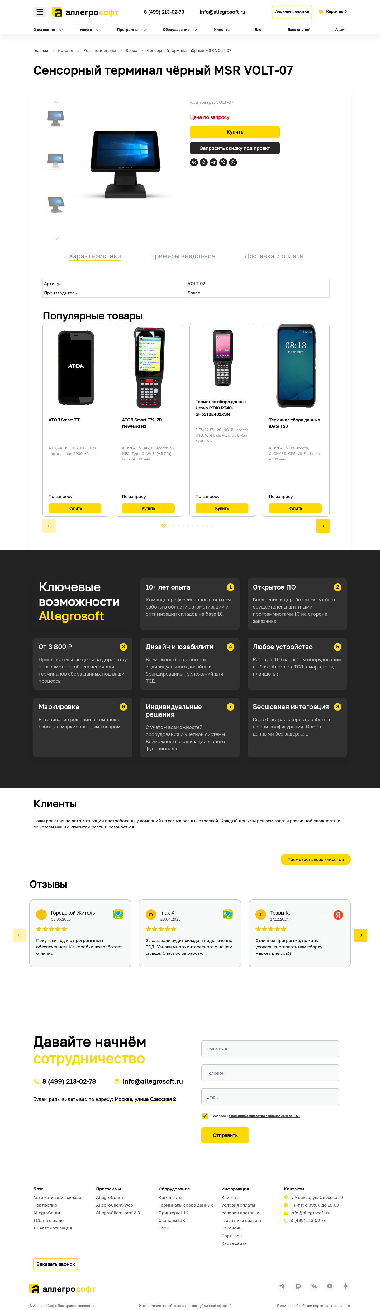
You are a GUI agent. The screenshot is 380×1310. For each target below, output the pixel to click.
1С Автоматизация (52, 1228)
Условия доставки (240, 1212)
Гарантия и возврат (241, 1220)
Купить (235, 132)
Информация (235, 1188)
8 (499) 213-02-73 (164, 12)
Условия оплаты (238, 1205)
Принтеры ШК (173, 1212)
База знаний (299, 29)
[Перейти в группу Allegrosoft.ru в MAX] (298, 1286)
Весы (164, 1228)
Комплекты (170, 1197)
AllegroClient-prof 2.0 (118, 1212)
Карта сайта (234, 1243)
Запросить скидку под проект (235, 148)
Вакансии (231, 1228)
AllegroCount (46, 1212)
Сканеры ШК (172, 1220)
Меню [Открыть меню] (39, 12)
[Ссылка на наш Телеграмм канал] (135, 11)
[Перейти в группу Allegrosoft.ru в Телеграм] (282, 1286)
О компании (44, 29)
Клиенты (222, 29)
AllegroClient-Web (114, 1205)
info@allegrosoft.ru (222, 12)
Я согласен (255, 1116)
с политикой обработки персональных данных (264, 1116)
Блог (259, 29)
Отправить (225, 1135)
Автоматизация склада (57, 1197)
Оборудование (176, 29)
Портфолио (45, 1205)
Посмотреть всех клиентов (315, 859)
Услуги (86, 29)
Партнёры (232, 1235)
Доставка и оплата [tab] (274, 256)
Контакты (294, 1188)
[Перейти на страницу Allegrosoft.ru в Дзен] (346, 1286)
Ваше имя (217, 1049)
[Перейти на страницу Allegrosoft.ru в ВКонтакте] (314, 1286)
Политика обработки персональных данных (314, 1305)
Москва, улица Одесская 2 (145, 1099)
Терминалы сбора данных (186, 1205)
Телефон (216, 1073)
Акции (341, 29)
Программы (127, 29)
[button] (55, 103)
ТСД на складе (48, 1220)
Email (212, 1097)
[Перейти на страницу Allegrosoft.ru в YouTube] (330, 1286)
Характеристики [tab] (95, 256)
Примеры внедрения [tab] (183, 256)
